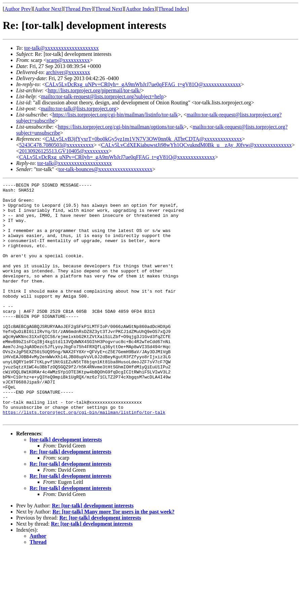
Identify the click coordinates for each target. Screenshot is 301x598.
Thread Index (172, 9)
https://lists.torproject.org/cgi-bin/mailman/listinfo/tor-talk (115, 115)
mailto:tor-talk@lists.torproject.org (78, 108)
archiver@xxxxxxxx (68, 72)
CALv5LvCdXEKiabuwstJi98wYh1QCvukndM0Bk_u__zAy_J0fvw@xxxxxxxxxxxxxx (196, 145)
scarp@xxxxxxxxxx (68, 60)
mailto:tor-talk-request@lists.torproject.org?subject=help (102, 96)
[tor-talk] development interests (66, 487)
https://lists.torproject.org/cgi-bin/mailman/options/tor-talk (121, 127)
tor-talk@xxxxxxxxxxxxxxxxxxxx (61, 48)
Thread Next (108, 9)
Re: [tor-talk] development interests (70, 499)
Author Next (48, 9)
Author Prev (17, 9)
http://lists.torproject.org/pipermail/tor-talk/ (94, 90)
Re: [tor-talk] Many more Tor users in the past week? (113, 559)
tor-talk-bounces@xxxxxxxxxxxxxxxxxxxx (105, 169)
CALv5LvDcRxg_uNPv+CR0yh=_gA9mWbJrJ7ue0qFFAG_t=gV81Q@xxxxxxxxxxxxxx (143, 84)
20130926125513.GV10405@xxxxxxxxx (64, 151)
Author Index (140, 9)
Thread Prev (78, 9)
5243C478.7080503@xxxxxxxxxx (56, 145)
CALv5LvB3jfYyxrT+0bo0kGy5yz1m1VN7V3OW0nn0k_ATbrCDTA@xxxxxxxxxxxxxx (143, 139)
